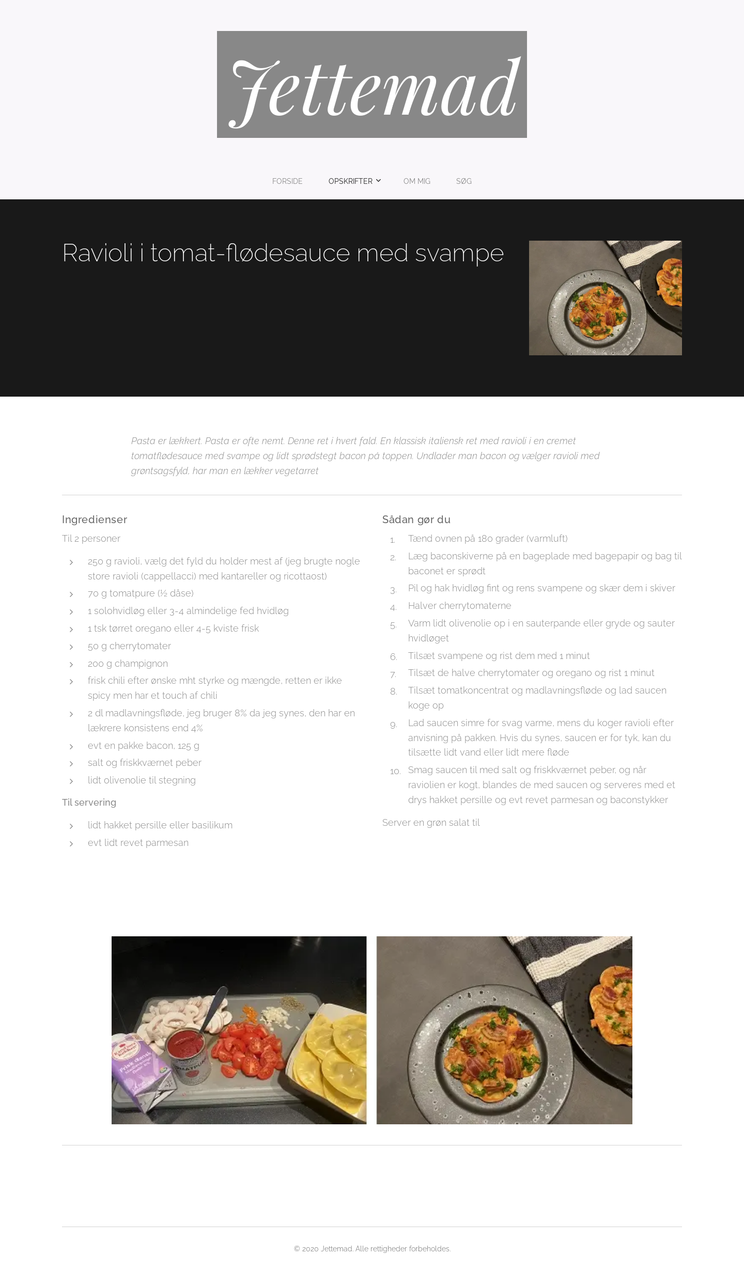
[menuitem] (337, 181)
